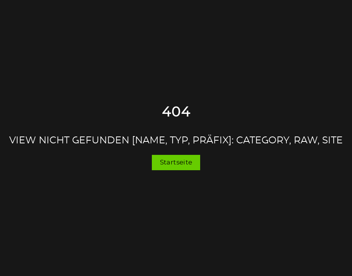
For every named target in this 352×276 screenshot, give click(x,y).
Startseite (176, 162)
